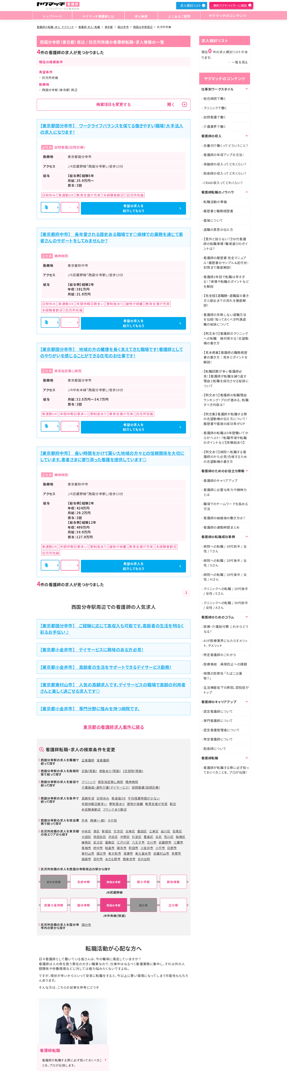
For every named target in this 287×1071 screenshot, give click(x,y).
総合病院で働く (215, 98)
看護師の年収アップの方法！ (224, 154)
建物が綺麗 (135, 804)
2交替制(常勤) (133, 771)
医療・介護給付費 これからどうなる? (226, 629)
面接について (213, 220)
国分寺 (86, 924)
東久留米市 (143, 853)
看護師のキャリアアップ (220, 480)
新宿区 (106, 831)
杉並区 (137, 837)
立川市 (152, 842)
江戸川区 (123, 842)
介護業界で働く (215, 126)
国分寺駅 (83, 905)
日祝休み (103, 798)
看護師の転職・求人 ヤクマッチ (55, 27)
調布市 (121, 848)
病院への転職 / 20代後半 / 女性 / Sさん (225, 563)
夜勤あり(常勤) (109, 771)
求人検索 (140, 16)
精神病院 (131, 782)
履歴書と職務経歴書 (218, 211)
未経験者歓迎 (91, 809)
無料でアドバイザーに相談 (230, 5)
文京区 (118, 831)
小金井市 (147, 848)
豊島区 (148, 837)
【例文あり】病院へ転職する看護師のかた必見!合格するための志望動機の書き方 (225, 457)
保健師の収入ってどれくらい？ (225, 164)
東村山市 (88, 853)
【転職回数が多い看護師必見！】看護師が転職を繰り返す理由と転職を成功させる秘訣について (226, 378)
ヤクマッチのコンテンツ (227, 16)
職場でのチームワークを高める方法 (226, 506)
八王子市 (138, 842)
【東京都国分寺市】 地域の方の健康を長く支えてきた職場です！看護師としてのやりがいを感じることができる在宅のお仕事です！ (111, 352)
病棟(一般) (97, 820)
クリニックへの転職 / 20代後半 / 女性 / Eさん (226, 591)
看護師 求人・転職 (89, 27)
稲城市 (86, 859)
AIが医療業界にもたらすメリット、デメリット (225, 643)
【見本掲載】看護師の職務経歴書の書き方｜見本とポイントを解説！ (226, 357)
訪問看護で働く (215, 117)
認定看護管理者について (222, 730)
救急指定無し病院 (110, 782)
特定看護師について (218, 739)
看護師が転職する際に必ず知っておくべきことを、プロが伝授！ (226, 770)
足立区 (98, 842)
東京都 (109, 27)
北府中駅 (83, 882)
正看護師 (88, 760)
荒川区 (169, 837)
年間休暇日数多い (94, 804)
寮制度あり (117, 804)
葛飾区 (110, 842)
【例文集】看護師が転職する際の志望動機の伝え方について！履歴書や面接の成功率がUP (226, 419)
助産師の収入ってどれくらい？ (225, 173)
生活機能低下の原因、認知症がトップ (226, 690)
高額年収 (88, 798)
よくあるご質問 (177, 16)
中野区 (125, 837)
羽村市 (98, 859)
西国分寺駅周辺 (143, 27)
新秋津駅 (173, 882)
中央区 (86, 831)
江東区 (154, 831)
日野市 (172, 848)
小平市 (160, 848)
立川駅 (173, 905)
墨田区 (142, 831)
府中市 (98, 848)
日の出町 (144, 859)
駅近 (173, 804)
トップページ (52, 16)
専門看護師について (218, 720)
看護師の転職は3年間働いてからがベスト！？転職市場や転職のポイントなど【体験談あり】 (226, 438)
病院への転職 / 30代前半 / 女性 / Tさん (225, 548)
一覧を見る (240, 62)
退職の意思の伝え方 (218, 229)
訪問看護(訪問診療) (146, 787)
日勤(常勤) (89, 771)
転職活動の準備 (215, 201)
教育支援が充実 (156, 804)
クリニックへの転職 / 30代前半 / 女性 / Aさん (226, 605)
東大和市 (114, 853)
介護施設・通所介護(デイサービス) (106, 787)
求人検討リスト (190, 5)
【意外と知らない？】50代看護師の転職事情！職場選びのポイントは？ (226, 244)
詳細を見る (114, 208)
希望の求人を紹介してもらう (163, 208)
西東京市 (129, 859)
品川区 (165, 831)
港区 (96, 831)
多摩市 (176, 853)
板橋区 (180, 837)
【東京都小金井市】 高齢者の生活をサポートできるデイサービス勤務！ (106, 667)
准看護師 (103, 760)
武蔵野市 (165, 842)
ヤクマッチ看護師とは (98, 16)
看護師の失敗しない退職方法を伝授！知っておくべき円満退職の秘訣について (225, 319)
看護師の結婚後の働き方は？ (225, 518)
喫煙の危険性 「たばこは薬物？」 (223, 675)
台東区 (130, 831)
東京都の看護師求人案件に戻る (113, 727)
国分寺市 (123, 27)
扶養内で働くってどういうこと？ (226, 145)
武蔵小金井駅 (53, 905)
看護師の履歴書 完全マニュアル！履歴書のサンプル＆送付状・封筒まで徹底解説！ (226, 262)
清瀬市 (128, 853)
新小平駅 (143, 882)
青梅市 (86, 848)
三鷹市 (178, 842)
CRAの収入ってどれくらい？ (223, 182)
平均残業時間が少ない (144, 798)
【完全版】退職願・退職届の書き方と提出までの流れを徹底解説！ (226, 300)
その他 (112, 820)
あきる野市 (112, 859)
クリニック (89, 782)
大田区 (86, 837)
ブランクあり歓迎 (115, 809)
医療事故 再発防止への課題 (225, 664)
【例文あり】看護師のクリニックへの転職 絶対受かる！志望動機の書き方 (226, 338)
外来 (85, 820)
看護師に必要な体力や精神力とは (225, 492)
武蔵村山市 (161, 853)
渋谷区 (113, 837)
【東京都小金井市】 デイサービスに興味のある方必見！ (92, 649)
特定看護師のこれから (220, 654)
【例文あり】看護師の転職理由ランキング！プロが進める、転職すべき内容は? (226, 400)
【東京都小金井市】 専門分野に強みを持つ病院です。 (90, 708)
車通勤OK (118, 798)
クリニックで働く (215, 108)
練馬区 (86, 842)
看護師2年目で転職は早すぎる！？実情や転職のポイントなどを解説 (226, 281)
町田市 (133, 848)
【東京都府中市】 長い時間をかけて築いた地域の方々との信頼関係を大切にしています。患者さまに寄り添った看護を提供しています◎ (112, 456)
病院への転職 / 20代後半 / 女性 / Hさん (225, 577)
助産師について (215, 748)
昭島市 (110, 848)
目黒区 (177, 831)
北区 (158, 837)
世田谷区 (99, 837)
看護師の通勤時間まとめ (222, 527)
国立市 (101, 853)
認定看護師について (218, 711)
